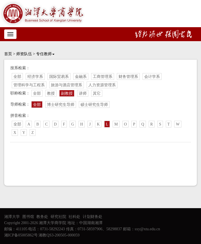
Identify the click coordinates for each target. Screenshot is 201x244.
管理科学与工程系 (29, 85)
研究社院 (58, 217)
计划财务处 (92, 217)
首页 (8, 54)
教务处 (42, 217)
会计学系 (152, 77)
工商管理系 (102, 77)
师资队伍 (24, 54)
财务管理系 (128, 77)
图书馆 (28, 217)
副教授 (67, 93)
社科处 (74, 217)
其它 (97, 93)
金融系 (81, 77)
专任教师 (45, 54)
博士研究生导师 (60, 105)
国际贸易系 (59, 77)
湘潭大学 (12, 217)
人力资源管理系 (102, 85)
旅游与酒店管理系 (66, 85)
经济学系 (35, 77)
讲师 (83, 93)
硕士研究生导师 (94, 105)
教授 (51, 93)
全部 (17, 77)
